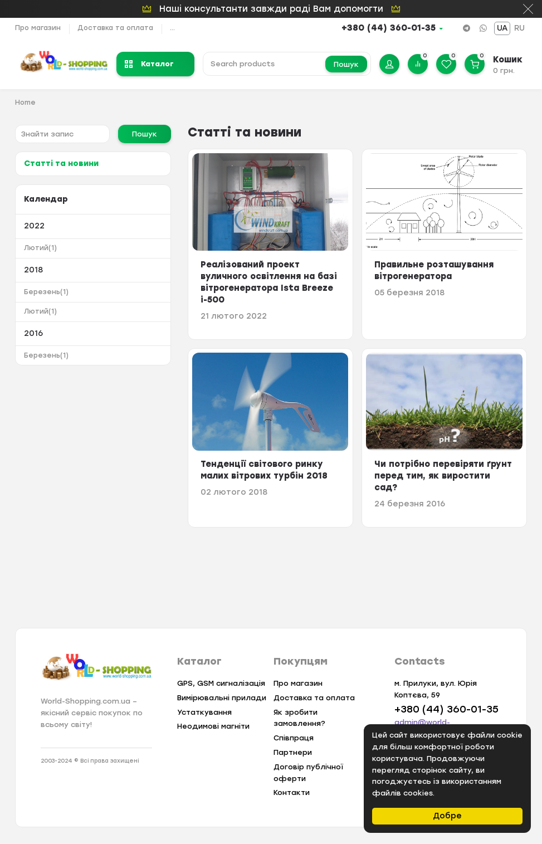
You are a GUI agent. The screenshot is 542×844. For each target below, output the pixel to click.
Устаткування (204, 712)
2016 (33, 333)
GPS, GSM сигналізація (221, 683)
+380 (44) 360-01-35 (388, 28)
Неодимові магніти (213, 726)
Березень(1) (46, 292)
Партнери (293, 752)
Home (25, 102)
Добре (447, 816)
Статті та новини (61, 163)
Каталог (149, 64)
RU (519, 28)
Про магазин (38, 28)
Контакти (292, 792)
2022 (34, 226)
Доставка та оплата (115, 28)
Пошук (346, 64)
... (172, 28)
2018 (33, 270)
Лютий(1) (40, 248)
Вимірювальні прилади (221, 698)
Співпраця (294, 738)
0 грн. (504, 70)
